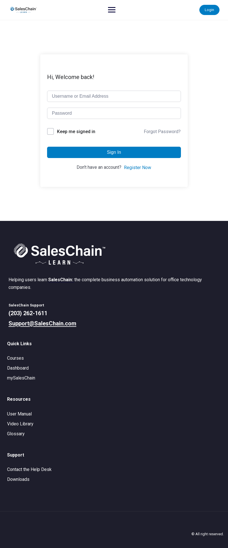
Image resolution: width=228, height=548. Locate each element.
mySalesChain (21, 378)
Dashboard (18, 368)
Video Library (20, 424)
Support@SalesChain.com (42, 323)
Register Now (137, 167)
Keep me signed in (76, 131)
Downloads (18, 479)
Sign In (114, 152)
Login (209, 10)
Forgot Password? (162, 131)
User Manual (19, 414)
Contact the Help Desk (29, 469)
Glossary (16, 433)
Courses (15, 358)
